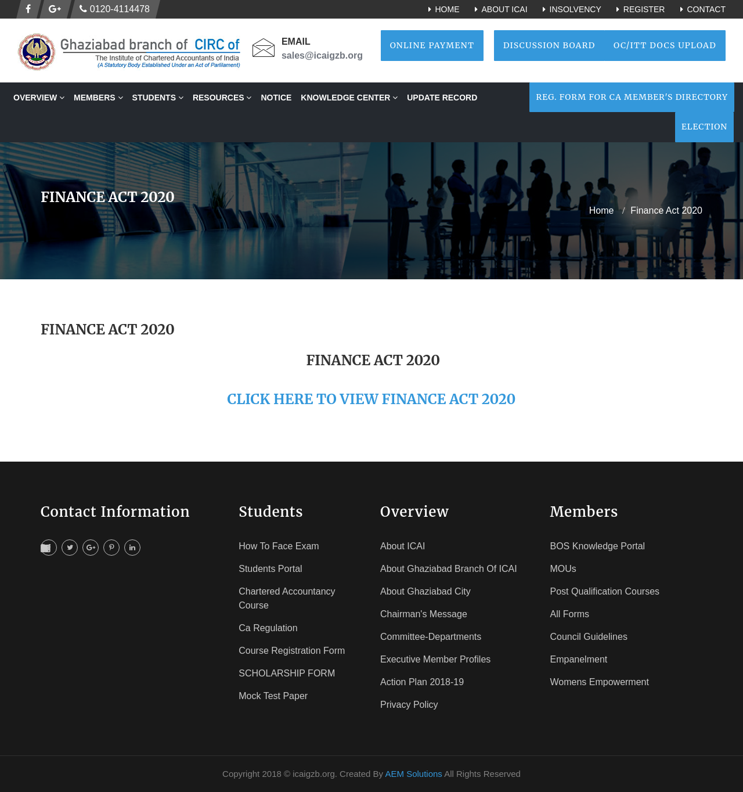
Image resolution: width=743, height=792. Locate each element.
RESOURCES (222, 97)
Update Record (442, 97)
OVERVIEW (38, 97)
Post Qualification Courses (605, 591)
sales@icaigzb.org (322, 55)
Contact (701, 9)
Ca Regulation (268, 628)
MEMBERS (98, 97)
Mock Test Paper (273, 696)
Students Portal (270, 569)
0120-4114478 (115, 9)
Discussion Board (549, 45)
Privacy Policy (409, 705)
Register (639, 9)
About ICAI (499, 9)
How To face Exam (279, 546)
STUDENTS (157, 97)
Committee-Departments (430, 637)
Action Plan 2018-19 (422, 682)
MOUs (563, 569)
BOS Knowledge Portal (597, 546)
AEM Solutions (413, 774)
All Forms (570, 614)
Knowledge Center (349, 97)
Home (441, 9)
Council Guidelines (588, 637)
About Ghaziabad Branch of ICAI (448, 569)
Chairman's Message (423, 614)
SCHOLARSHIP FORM (287, 673)
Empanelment (579, 659)
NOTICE (276, 97)
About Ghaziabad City (425, 591)
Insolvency (570, 9)
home (601, 210)
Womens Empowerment (599, 682)
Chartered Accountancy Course (287, 598)
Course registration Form (292, 651)
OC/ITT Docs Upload (665, 45)
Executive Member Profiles (435, 659)
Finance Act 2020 (666, 210)
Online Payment (432, 45)
